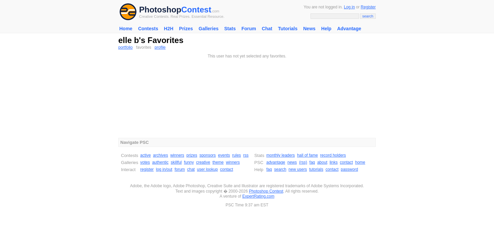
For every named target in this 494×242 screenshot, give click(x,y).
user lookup (207, 169)
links (334, 162)
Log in (349, 7)
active (145, 155)
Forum (248, 28)
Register (368, 7)
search (280, 169)
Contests (148, 28)
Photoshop (160, 9)
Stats (230, 28)
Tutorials (287, 28)
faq (312, 162)
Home (125, 28)
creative (203, 162)
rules (236, 155)
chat (191, 169)
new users (298, 169)
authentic (160, 162)
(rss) (303, 162)
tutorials (316, 169)
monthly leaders (280, 155)
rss (246, 155)
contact (226, 169)
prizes (192, 155)
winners (177, 155)
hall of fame (307, 155)
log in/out (164, 169)
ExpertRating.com (258, 196)
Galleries (208, 28)
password (349, 169)
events (224, 155)
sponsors (207, 155)
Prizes (186, 28)
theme (217, 162)
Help (326, 28)
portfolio (125, 47)
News (309, 28)
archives (160, 155)
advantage (275, 162)
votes (145, 162)
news (292, 162)
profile (160, 47)
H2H (168, 28)
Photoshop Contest (266, 191)
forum (179, 169)
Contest (196, 9)
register (147, 169)
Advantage (349, 28)
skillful (176, 162)
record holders (333, 155)
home (360, 162)
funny (189, 162)
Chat (267, 28)
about (322, 162)
